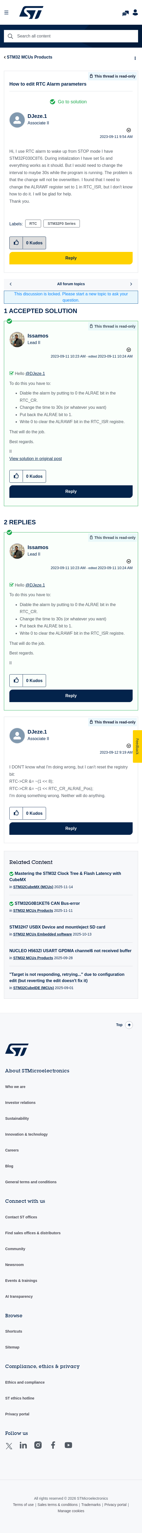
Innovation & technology (26, 1134)
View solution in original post (35, 458)
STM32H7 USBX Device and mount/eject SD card (57, 927)
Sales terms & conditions (57, 1505)
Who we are (15, 1087)
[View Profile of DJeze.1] (37, 116)
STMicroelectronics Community (31, 12)
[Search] (71, 36)
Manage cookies (71, 1511)
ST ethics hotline (19, 1398)
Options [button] (134, 57)
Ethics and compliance (25, 1382)
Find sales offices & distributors (33, 1233)
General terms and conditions (31, 1182)
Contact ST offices (21, 1217)
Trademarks (91, 1505)
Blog (9, 1166)
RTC (33, 223)
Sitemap (12, 1347)
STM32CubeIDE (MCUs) (33, 988)
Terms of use (23, 1505)
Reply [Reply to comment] (71, 491)
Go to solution (72, 101)
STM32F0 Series (61, 223)
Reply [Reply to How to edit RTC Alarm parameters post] (71, 258)
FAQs (125, 12)
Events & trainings (21, 1280)
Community (15, 1249)
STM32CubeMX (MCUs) (33, 887)
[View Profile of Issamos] (38, 336)
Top (119, 1025)
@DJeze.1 (35, 373)
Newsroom (14, 1265)
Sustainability (17, 1118)
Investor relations (20, 1103)
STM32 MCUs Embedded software (42, 934)
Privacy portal (17, 1414)
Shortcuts (13, 1331)
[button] (16, 476)
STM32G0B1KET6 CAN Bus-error (47, 903)
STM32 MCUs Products (29, 57)
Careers (12, 1150)
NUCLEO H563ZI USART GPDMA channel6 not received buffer (70, 951)
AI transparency (19, 1296)
